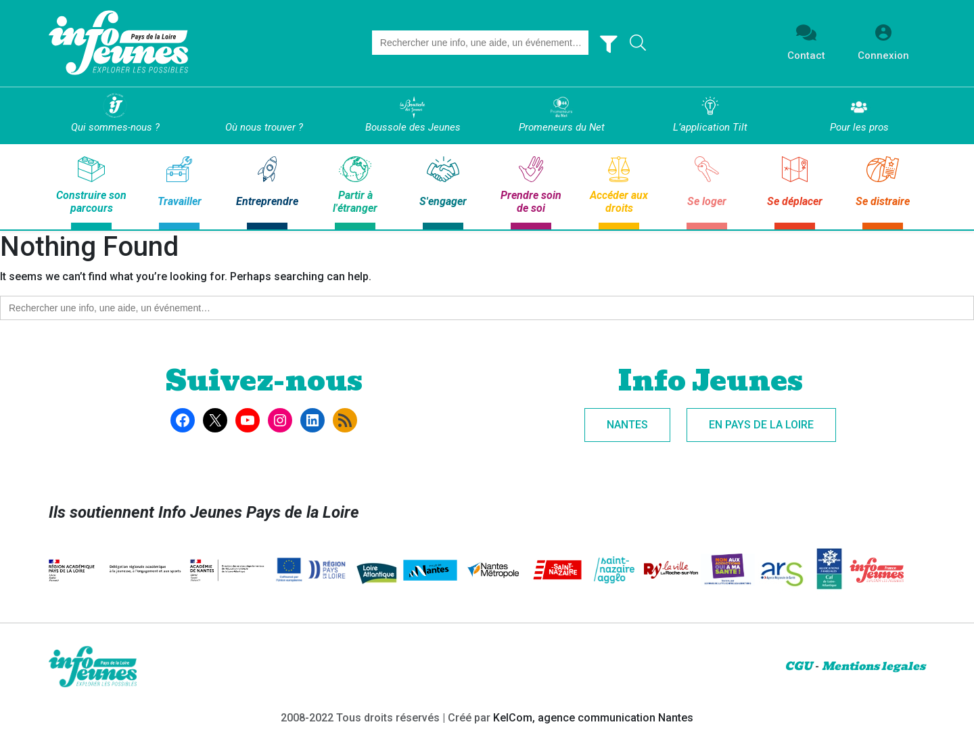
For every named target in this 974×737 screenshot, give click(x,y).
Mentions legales (873, 666)
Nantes (627, 424)
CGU (798, 666)
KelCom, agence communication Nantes (593, 717)
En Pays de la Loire (761, 424)
